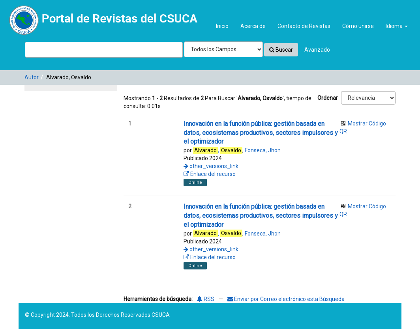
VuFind (24, 12)
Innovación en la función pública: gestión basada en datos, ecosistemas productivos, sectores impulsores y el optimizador (261, 133)
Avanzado (317, 50)
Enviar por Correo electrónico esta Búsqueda (286, 299)
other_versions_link (211, 166)
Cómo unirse (358, 26)
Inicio (222, 26)
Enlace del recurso (210, 174)
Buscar (281, 50)
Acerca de (253, 26)
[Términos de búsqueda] (104, 50)
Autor (31, 77)
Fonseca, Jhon (263, 150)
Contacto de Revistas (304, 26)
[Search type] (223, 49)
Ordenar (327, 98)
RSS (205, 299)
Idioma (397, 26)
